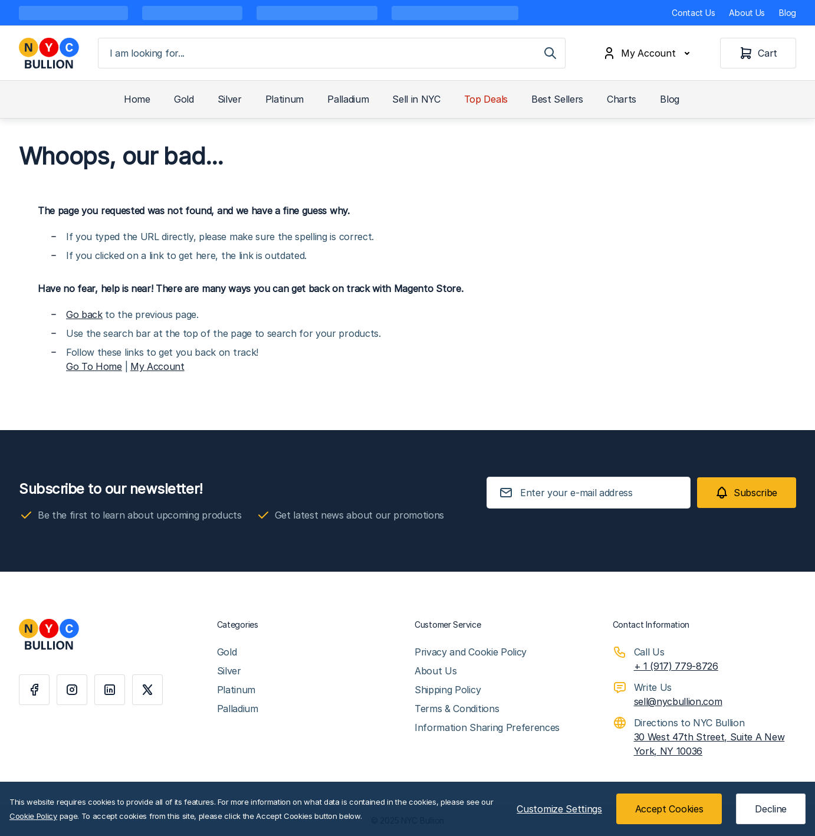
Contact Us (693, 13)
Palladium (348, 99)
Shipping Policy (448, 690)
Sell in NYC (416, 99)
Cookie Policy (33, 816)
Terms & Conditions (457, 708)
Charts (621, 99)
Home (137, 99)
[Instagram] (72, 689)
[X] (147, 689)
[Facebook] (34, 689)
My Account (157, 366)
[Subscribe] (746, 492)
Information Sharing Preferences (487, 727)
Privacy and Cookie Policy (471, 652)
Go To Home (94, 366)
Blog (787, 13)
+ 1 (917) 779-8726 (676, 666)
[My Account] (648, 53)
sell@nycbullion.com (678, 701)
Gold (184, 99)
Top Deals (486, 99)
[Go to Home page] (49, 53)
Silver (230, 99)
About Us (747, 13)
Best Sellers (557, 99)
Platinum (284, 99)
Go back (84, 314)
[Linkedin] (109, 689)
